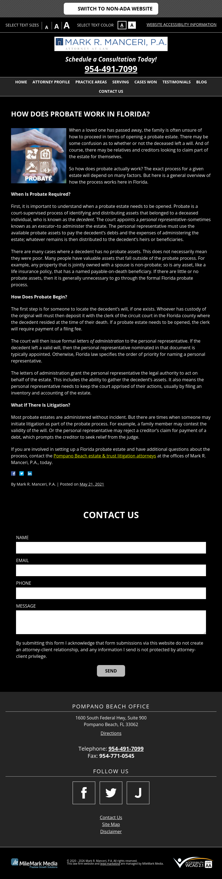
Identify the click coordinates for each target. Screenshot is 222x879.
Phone (23, 583)
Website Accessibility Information (181, 24)
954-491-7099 (111, 69)
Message (26, 606)
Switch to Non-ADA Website (115, 8)
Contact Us (111, 91)
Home (21, 81)
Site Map (111, 824)
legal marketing (110, 863)
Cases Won (145, 81)
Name (22, 538)
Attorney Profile (51, 81)
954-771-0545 (116, 755)
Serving (120, 81)
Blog (201, 81)
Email (22, 560)
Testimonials (176, 81)
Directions (111, 733)
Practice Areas (91, 81)
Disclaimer (111, 831)
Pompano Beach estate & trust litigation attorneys (105, 456)
